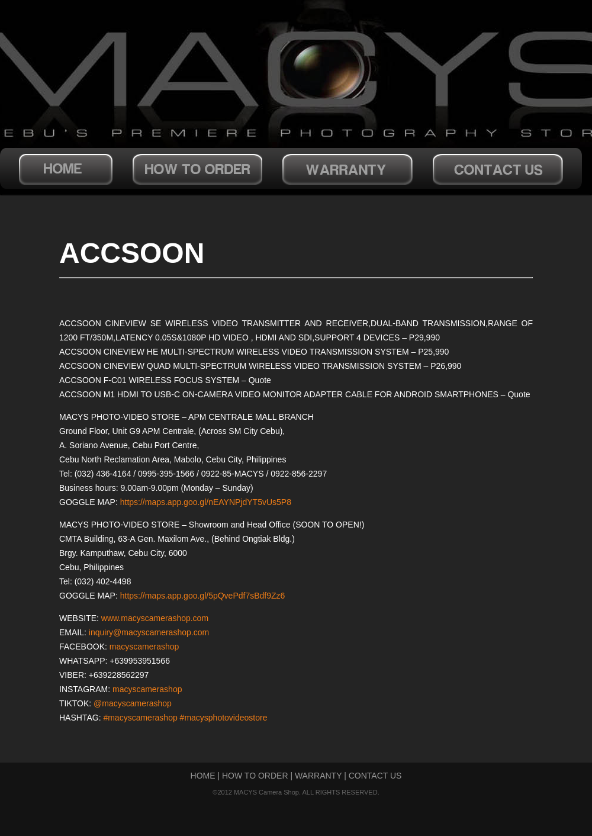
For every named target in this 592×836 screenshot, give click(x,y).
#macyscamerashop (140, 717)
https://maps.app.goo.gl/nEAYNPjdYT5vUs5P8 (205, 502)
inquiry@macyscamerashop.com (149, 632)
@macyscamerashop (133, 703)
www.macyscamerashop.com (154, 618)
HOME (203, 775)
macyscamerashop (144, 646)
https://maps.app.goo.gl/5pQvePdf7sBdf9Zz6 (202, 595)
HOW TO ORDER (255, 775)
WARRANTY (318, 775)
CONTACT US (375, 775)
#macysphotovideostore (224, 717)
